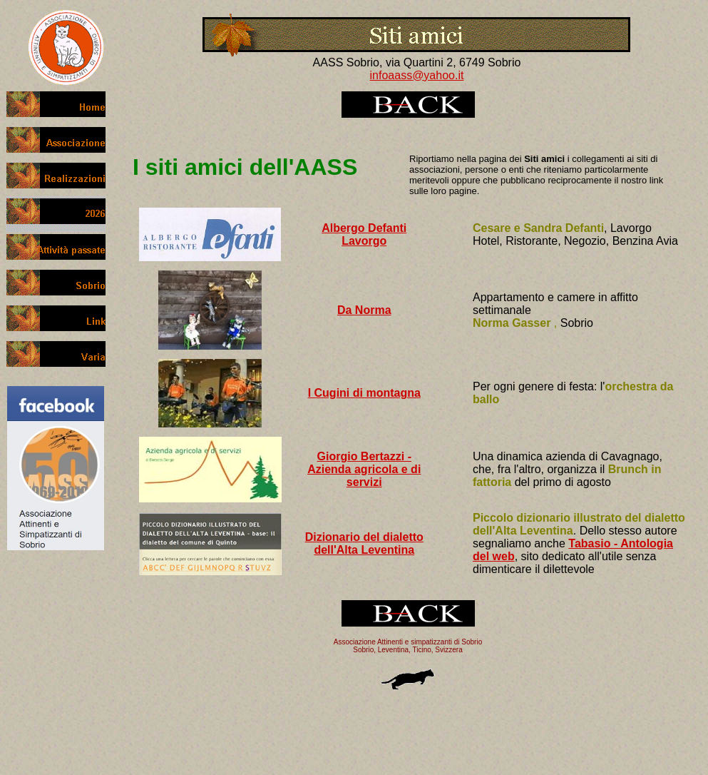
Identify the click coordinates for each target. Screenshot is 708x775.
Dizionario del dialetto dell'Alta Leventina (364, 543)
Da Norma (364, 310)
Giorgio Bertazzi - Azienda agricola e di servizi (364, 469)
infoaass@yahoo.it (417, 75)
